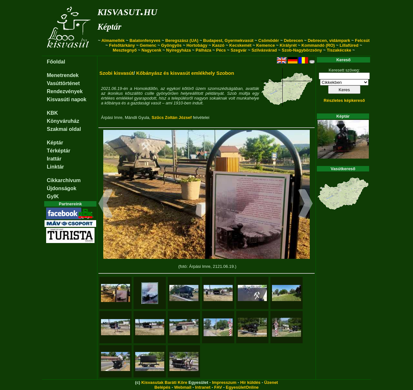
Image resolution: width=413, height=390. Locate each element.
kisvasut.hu (127, 11)
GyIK (53, 196)
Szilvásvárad (264, 50)
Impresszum (224, 382)
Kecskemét (240, 45)
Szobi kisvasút (116, 73)
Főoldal (56, 61)
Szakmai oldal (64, 129)
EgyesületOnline (242, 387)
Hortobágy (196, 45)
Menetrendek (63, 75)
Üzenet (271, 382)
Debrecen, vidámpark (329, 40)
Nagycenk (151, 50)
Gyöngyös (171, 45)
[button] (105, 204)
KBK (52, 113)
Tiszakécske (339, 50)
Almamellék (113, 40)
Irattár (54, 158)
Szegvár (239, 50)
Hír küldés (250, 382)
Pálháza (203, 50)
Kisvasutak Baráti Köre (164, 382)
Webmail (182, 387)
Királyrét (288, 45)
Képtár (109, 27)
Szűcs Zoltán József (172, 117)
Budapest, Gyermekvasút (228, 40)
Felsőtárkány (122, 45)
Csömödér (268, 40)
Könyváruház (63, 121)
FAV (218, 387)
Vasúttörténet (63, 83)
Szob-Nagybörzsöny (302, 50)
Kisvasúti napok (66, 99)
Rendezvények (65, 91)
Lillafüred (348, 45)
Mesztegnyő (124, 50)
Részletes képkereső (344, 100)
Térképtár (58, 150)
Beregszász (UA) (181, 40)
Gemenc (148, 45)
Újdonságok (61, 188)
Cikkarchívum (64, 180)
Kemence (265, 45)
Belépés (162, 387)
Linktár (55, 167)
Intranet (203, 387)
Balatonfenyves (144, 40)
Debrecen (293, 40)
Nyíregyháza (178, 50)
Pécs (221, 50)
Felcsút (362, 40)
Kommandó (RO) (318, 45)
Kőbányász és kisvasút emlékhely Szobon (185, 73)
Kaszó (218, 45)
